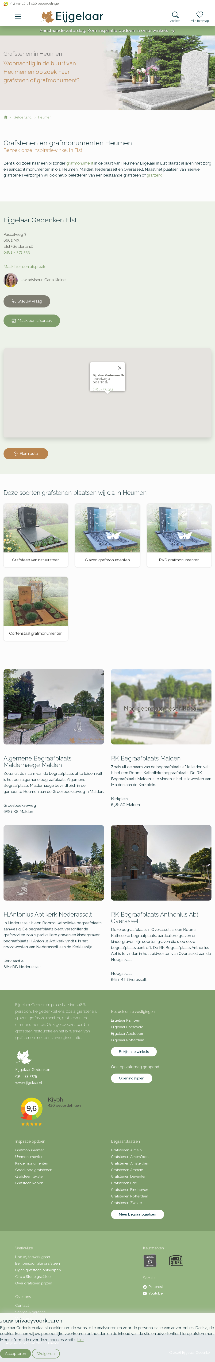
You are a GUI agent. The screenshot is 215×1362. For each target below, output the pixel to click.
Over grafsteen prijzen (33, 1283)
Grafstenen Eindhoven (129, 1190)
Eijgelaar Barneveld (127, 1027)
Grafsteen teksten (30, 1176)
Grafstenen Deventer (128, 1176)
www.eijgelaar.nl (28, 1083)
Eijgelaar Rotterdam (127, 1040)
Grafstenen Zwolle (126, 1203)
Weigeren (46, 1353)
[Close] (119, 368)
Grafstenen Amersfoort (130, 1157)
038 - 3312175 (26, 1076)
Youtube (153, 1293)
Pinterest (153, 1287)
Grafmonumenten (30, 1150)
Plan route (26, 453)
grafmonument (79, 163)
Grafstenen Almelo (126, 1150)
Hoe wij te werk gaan (32, 1257)
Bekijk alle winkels (134, 1052)
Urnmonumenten (29, 1157)
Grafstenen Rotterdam (129, 1196)
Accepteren (15, 1353)
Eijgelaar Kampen (125, 1020)
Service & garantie (30, 1312)
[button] (107, 398)
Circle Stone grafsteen (34, 1277)
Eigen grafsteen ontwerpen (38, 1270)
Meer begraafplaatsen (137, 1214)
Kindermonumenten (31, 1163)
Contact (22, 1305)
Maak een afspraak (32, 320)
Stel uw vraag (27, 301)
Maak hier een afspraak (24, 266)
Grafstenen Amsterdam (130, 1163)
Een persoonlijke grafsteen (37, 1263)
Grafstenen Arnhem (127, 1170)
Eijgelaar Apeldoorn (127, 1033)
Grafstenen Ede (124, 1183)
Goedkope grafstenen (33, 1170)
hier (80, 1339)
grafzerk (154, 175)
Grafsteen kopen (29, 1183)
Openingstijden (131, 1078)
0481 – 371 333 (17, 252)
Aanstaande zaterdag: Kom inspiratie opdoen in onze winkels (107, 31)
